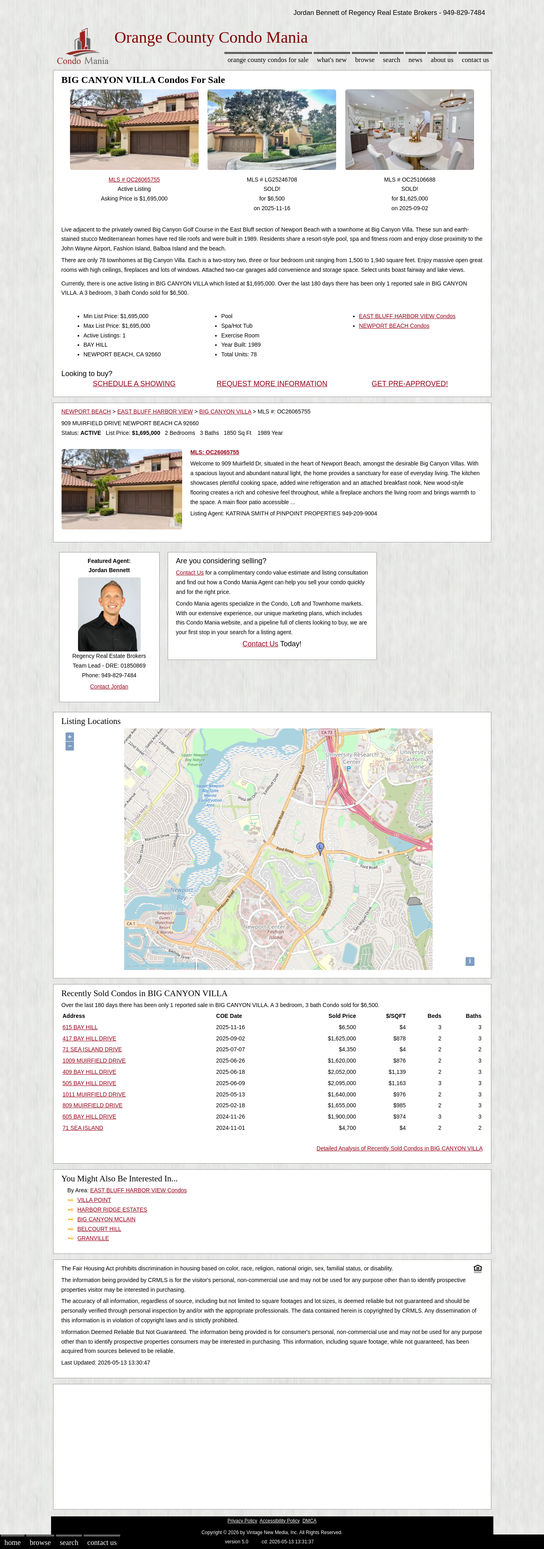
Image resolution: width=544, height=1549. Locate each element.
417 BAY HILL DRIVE (90, 1038)
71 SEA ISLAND (83, 1128)
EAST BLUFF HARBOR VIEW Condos (407, 316)
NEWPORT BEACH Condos (394, 326)
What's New (332, 60)
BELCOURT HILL (99, 1229)
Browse (364, 60)
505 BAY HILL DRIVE (90, 1083)
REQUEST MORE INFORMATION (272, 384)
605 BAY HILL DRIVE (90, 1116)
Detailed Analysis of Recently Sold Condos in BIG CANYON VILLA (399, 1148)
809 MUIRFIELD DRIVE (93, 1105)
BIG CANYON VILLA (225, 411)
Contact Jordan (109, 686)
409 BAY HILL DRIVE (90, 1072)
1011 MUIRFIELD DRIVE (94, 1094)
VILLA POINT (94, 1200)
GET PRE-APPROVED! (410, 384)
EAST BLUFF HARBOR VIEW (155, 411)
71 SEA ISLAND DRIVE (92, 1049)
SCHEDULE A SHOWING (134, 384)
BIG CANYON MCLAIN (106, 1219)
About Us (442, 60)
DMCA (309, 1521)
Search (391, 60)
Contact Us (475, 60)
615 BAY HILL (80, 1027)
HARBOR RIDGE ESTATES (112, 1209)
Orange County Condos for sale (268, 60)
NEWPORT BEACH (86, 411)
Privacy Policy (242, 1521)
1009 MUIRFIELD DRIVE (94, 1060)
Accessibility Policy (280, 1521)
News (416, 60)
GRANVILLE (93, 1238)
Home (12, 1543)
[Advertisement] (272, 1444)
